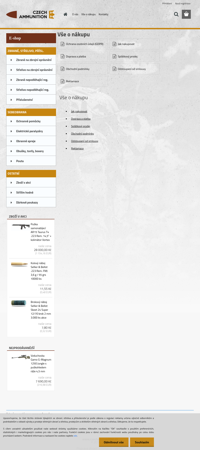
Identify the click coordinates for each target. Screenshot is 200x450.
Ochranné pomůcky (28, 121)
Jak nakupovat (126, 44)
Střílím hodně (24, 192)
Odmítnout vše (114, 442)
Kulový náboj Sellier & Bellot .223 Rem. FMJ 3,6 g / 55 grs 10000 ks (39, 271)
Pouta (20, 161)
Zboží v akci (23, 182)
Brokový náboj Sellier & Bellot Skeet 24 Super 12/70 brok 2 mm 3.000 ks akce (41, 310)
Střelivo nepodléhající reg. (32, 90)
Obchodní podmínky (77, 69)
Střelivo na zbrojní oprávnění (34, 70)
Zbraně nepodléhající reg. (32, 80)
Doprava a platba (76, 56)
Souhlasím (142, 442)
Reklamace (72, 81)
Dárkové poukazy (27, 202)
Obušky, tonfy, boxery (30, 151)
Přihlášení (167, 3)
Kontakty (103, 14)
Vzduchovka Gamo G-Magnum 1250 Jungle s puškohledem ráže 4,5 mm (41, 363)
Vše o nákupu (88, 14)
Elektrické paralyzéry (29, 131)
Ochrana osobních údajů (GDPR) (84, 44)
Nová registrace (182, 3)
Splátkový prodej (128, 56)
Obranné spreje (26, 141)
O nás (75, 14)
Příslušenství (24, 99)
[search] (176, 14)
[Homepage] (65, 14)
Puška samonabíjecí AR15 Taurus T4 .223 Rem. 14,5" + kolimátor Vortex (41, 232)
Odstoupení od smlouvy (132, 69)
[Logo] (33, 14)
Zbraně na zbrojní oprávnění (34, 60)
